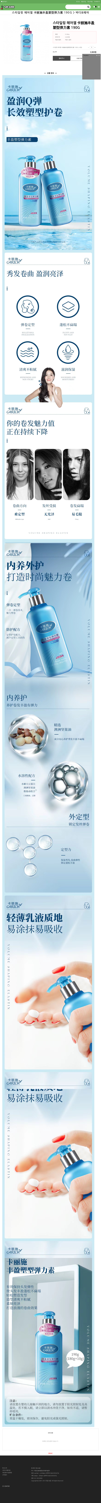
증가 (95, 47)
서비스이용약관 (6, 1470)
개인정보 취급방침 (7, 1472)
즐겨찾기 (4, 1)
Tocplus (85, 55)
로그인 (78, 1)
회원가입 (83, 1)
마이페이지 (97, 1)
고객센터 (4, 1475)
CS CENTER (6, 1486)
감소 (88, 47)
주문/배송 (90, 1)
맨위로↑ (50, 1453)
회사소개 (4, 1468)
